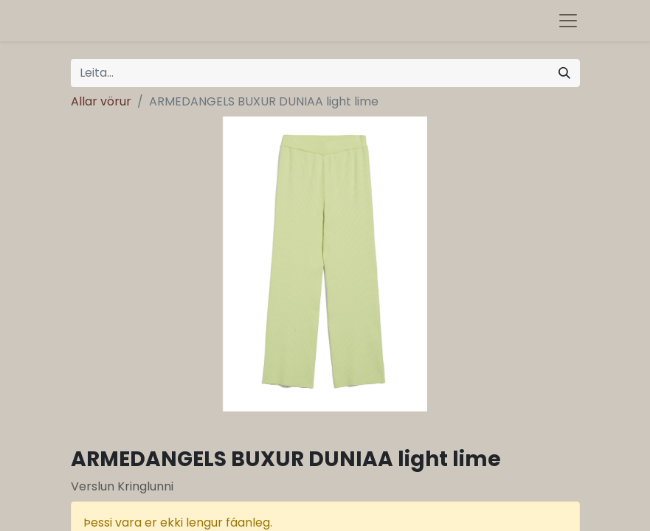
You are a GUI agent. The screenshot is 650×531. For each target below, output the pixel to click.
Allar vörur (101, 101)
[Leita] (564, 73)
